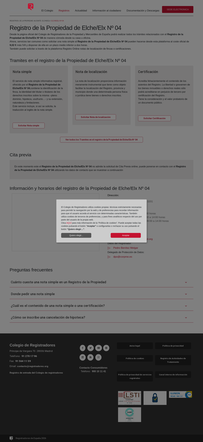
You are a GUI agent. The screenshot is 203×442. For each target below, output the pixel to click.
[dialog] (101, 221)
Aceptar (125, 235)
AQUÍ (68, 223)
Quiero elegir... (76, 235)
